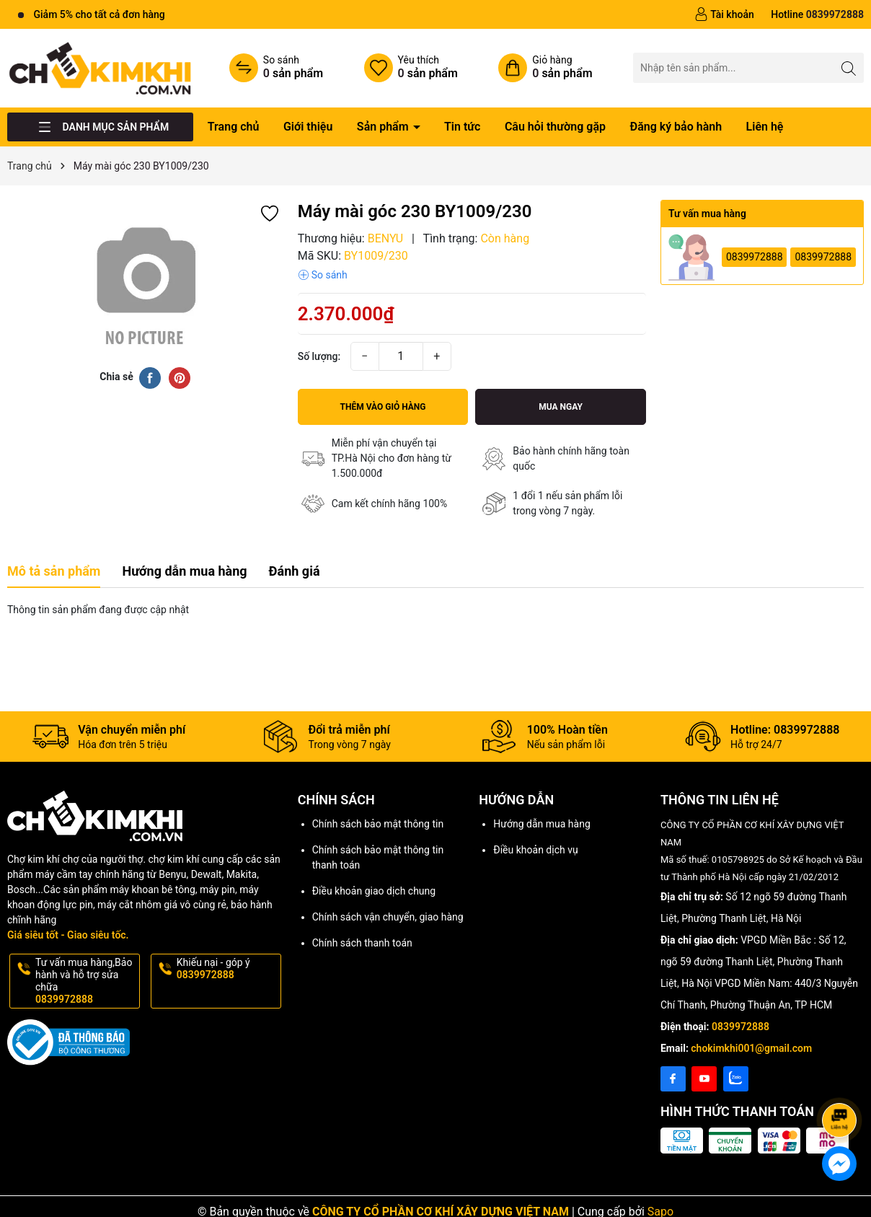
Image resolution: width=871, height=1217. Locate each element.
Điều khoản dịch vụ (535, 850)
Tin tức (462, 126)
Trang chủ (234, 126)
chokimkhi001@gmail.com (751, 1048)
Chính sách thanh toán (362, 943)
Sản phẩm (384, 126)
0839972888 (754, 257)
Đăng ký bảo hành (675, 126)
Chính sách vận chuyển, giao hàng (388, 917)
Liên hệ (765, 126)
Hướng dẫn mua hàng (541, 824)
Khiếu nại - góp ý (227, 969)
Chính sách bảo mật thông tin (378, 824)
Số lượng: (319, 356)
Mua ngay (561, 407)
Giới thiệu (307, 126)
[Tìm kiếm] (849, 67)
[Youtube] (704, 1078)
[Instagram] (735, 1078)
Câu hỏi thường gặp (555, 126)
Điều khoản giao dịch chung (374, 891)
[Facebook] (673, 1078)
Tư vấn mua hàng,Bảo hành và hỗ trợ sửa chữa (86, 981)
